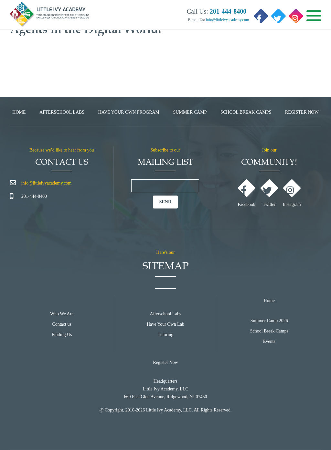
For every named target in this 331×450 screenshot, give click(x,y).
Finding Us (62, 334)
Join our (269, 150)
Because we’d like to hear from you (61, 150)
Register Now (302, 112)
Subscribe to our (165, 150)
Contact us (61, 324)
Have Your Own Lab (165, 324)
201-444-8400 (34, 196)
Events (269, 341)
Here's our (165, 252)
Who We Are (61, 313)
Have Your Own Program (128, 112)
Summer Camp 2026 (269, 320)
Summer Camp (190, 112)
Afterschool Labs (61, 112)
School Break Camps (245, 112)
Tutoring (166, 334)
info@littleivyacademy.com (227, 19)
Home (19, 112)
